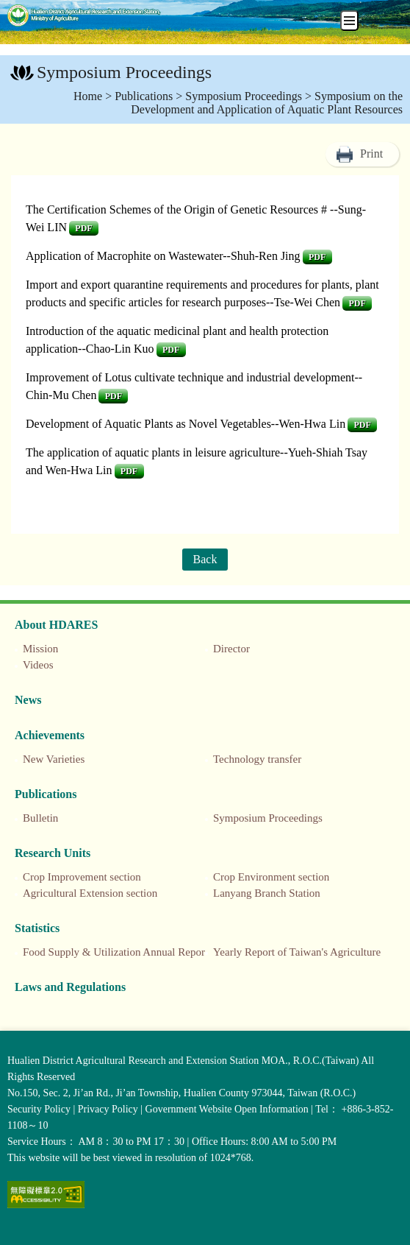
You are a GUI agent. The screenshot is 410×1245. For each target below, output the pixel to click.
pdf (83, 228)
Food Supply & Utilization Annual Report (115, 952)
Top (395, 1230)
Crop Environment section (271, 877)
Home (87, 96)
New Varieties (53, 759)
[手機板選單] (349, 20)
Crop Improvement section (82, 877)
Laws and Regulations (70, 987)
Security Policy (39, 1109)
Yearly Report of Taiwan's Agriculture (297, 952)
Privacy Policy (108, 1109)
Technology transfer (257, 759)
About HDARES (56, 624)
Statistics (37, 928)
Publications (144, 96)
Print (371, 153)
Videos (38, 665)
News (28, 700)
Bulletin (40, 818)
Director (231, 649)
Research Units (52, 853)
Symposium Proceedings (243, 96)
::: (8, 74)
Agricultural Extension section (90, 893)
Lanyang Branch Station (266, 893)
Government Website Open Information (227, 1109)
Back (205, 559)
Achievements (49, 735)
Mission (40, 649)
